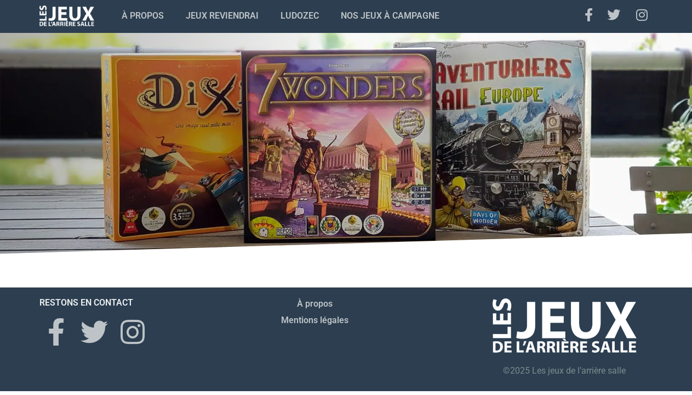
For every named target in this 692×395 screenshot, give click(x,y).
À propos (143, 15)
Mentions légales (314, 320)
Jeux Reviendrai (222, 15)
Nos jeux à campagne (390, 15)
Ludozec (300, 15)
